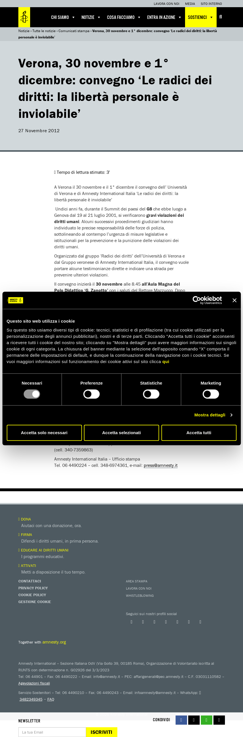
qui (165, 361)
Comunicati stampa (74, 30)
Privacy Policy (33, 587)
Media (190, 3)
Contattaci (29, 581)
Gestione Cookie (34, 601)
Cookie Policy (32, 594)
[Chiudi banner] (234, 300)
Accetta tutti (198, 432)
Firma (25, 534)
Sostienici (201, 17)
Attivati (27, 565)
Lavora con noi (166, 3)
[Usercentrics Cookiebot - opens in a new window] (197, 300)
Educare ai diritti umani (43, 550)
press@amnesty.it (161, 465)
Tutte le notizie (44, 30)
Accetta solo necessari (44, 432)
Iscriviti (101, 732)
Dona (24, 519)
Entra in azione (164, 17)
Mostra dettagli (209, 414)
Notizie (91, 17)
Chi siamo (63, 17)
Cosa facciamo (124, 17)
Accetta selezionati (121, 432)
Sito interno (211, 3)
